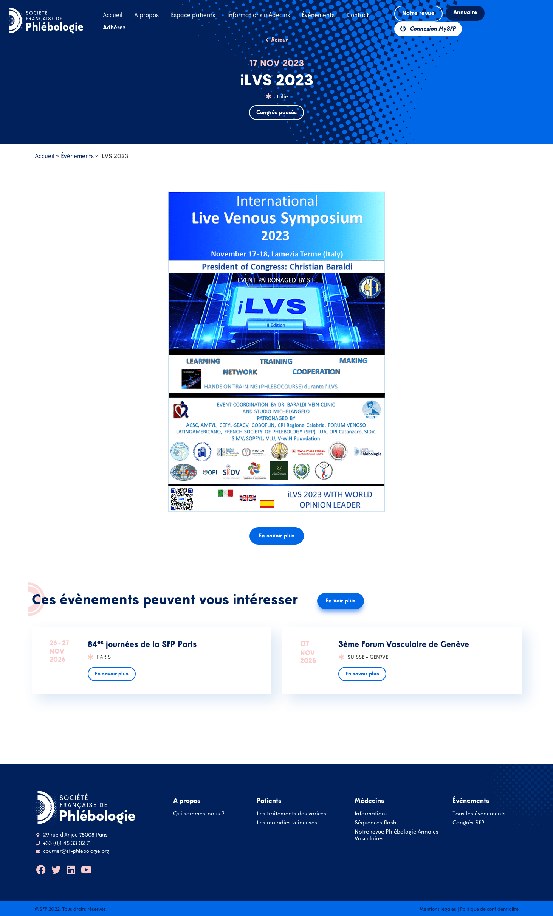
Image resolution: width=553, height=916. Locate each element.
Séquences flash (376, 822)
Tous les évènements (479, 813)
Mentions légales (438, 909)
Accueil (44, 156)
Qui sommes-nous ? (199, 813)
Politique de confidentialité (489, 909)
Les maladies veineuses (287, 822)
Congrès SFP (468, 822)
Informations (371, 813)
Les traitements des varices (291, 813)
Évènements (77, 156)
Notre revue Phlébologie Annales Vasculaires (396, 835)
